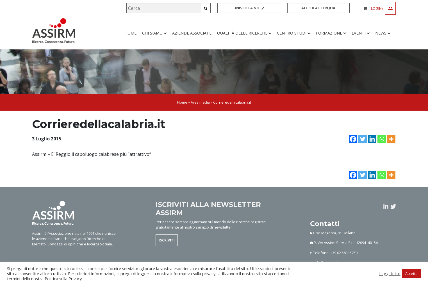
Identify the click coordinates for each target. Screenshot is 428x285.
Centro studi (293, 33)
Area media (200, 103)
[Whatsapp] (381, 140)
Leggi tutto (389, 273)
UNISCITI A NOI (248, 7)
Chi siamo (154, 33)
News (382, 33)
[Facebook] (353, 140)
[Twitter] (362, 140)
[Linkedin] (372, 140)
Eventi (361, 33)
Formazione (331, 33)
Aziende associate (191, 33)
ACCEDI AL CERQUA (318, 7)
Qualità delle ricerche (244, 33)
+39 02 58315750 (344, 253)
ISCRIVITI (167, 241)
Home (130, 33)
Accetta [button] (411, 273)
